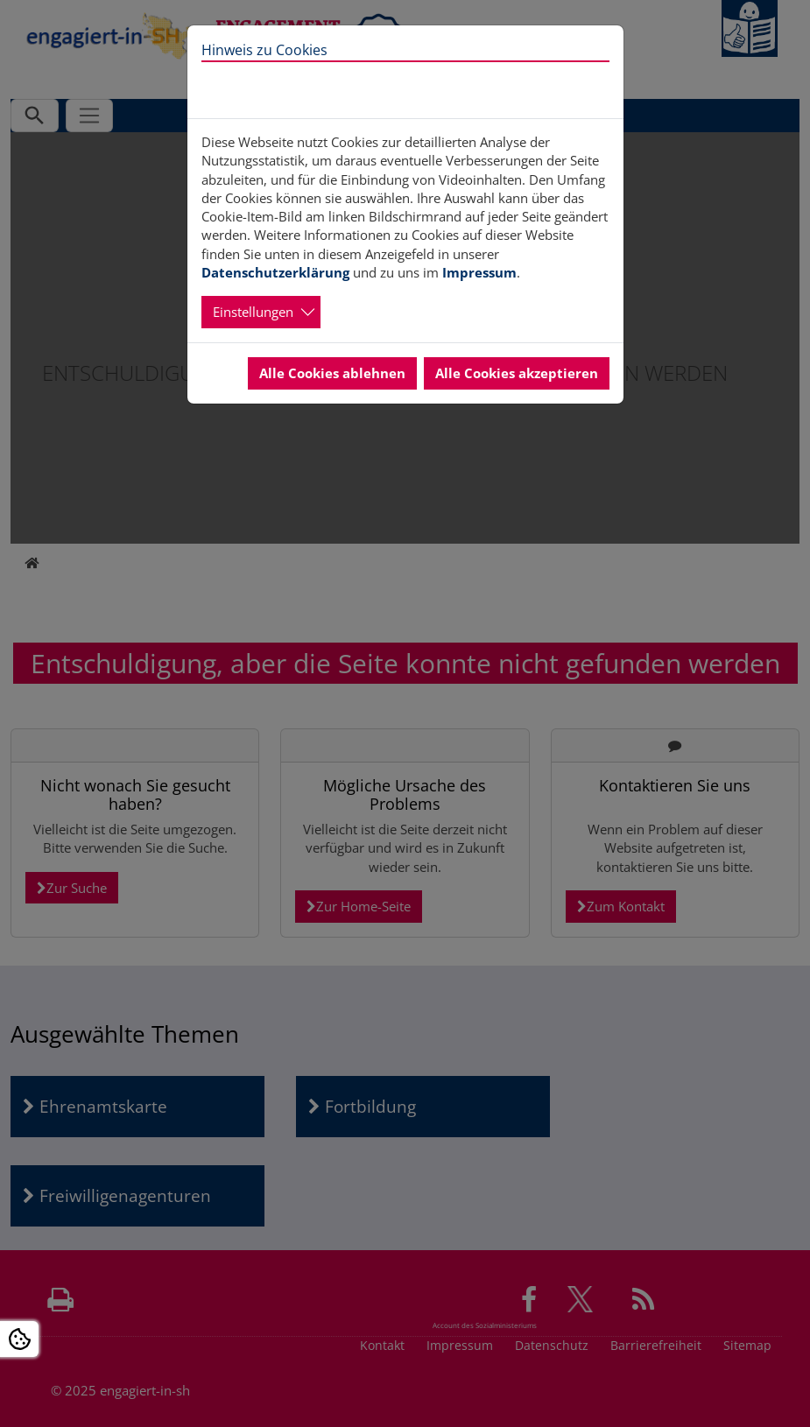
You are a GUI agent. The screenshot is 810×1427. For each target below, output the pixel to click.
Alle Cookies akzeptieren (516, 373)
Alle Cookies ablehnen (332, 373)
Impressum (479, 272)
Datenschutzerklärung (275, 272)
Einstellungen (253, 311)
